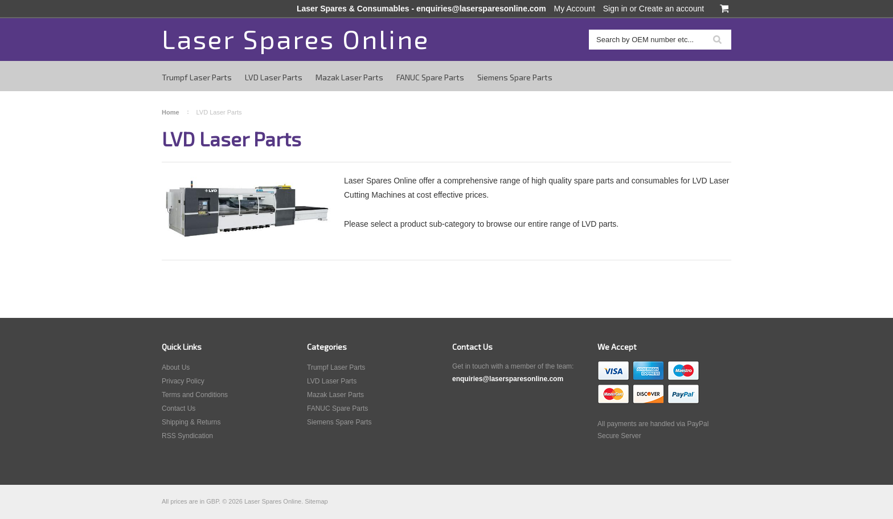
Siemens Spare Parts (514, 77)
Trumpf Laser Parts (197, 77)
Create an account (671, 8)
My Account (574, 8)
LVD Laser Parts (273, 77)
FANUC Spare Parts (430, 77)
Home (170, 112)
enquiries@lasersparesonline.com (481, 8)
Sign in (615, 8)
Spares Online (295, 38)
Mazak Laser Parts (349, 77)
